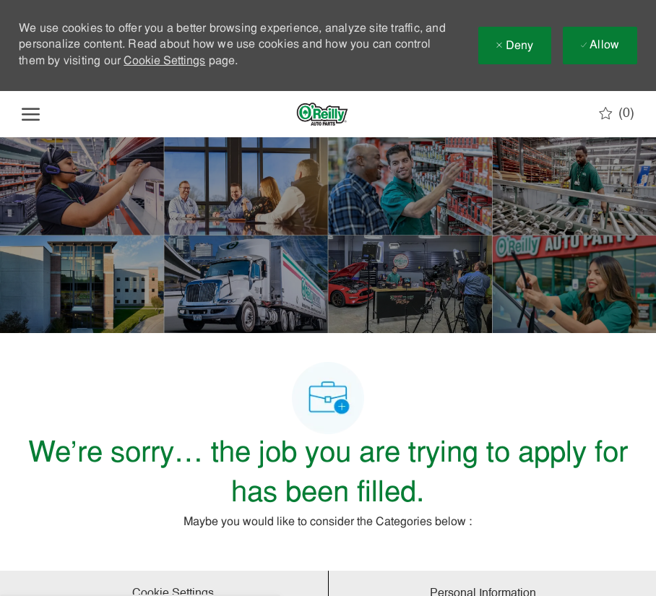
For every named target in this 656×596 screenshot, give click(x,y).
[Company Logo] (322, 114)
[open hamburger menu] (31, 114)
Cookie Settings (164, 61)
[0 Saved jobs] (616, 113)
